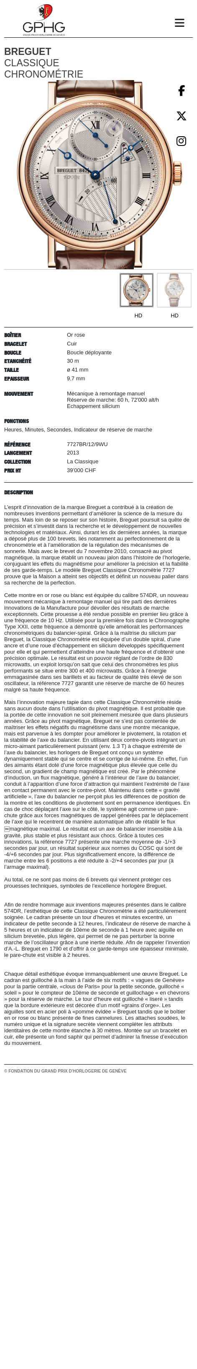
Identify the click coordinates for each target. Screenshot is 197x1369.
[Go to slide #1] (136, 290)
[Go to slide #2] (174, 290)
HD (138, 315)
